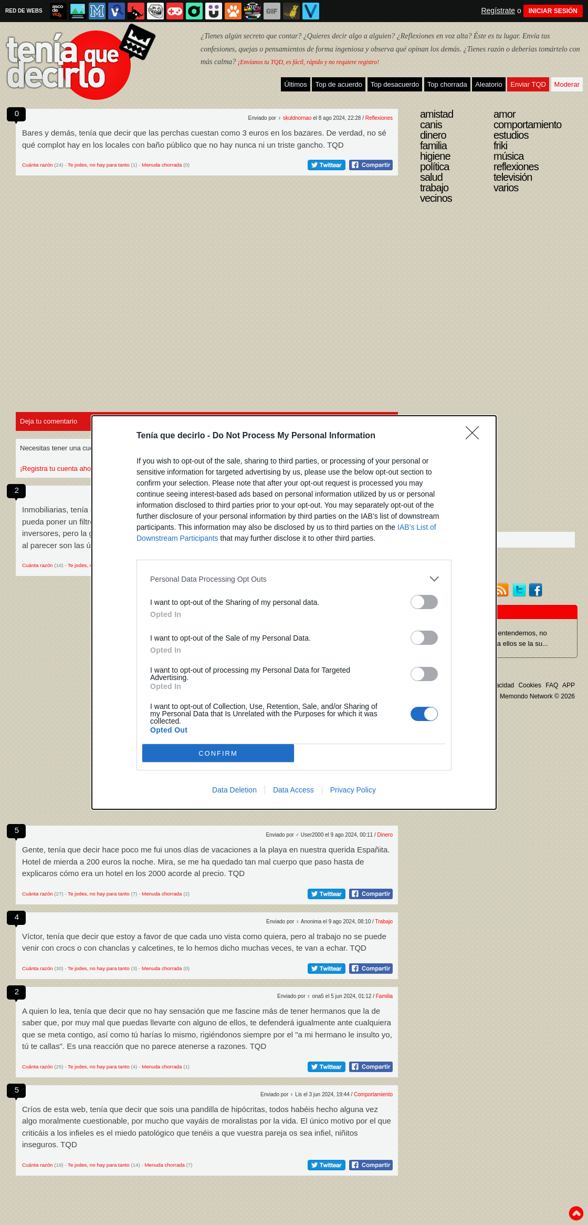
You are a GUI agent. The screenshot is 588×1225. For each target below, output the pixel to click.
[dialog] (294, 612)
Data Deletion (234, 790)
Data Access (293, 790)
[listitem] (294, 578)
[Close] (476, 436)
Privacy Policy (353, 790)
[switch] (424, 602)
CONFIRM (218, 753)
